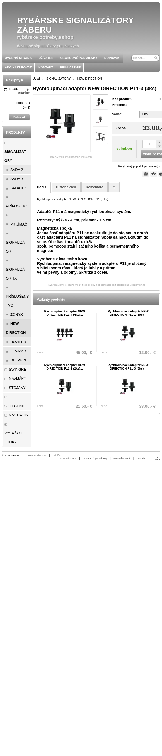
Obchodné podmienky (95, 458)
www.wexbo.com (37, 455)
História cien (66, 187)
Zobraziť (19, 117)
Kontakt (140, 458)
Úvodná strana (68, 458)
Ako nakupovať (121, 458)
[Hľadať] (155, 58)
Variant (117, 114)
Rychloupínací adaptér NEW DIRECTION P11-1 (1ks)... (128, 313)
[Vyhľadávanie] (145, 58)
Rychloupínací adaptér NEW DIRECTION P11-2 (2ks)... (64, 366)
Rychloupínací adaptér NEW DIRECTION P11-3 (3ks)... (128, 366)
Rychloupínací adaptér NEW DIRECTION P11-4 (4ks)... (64, 313)
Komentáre (94, 187)
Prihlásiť (57, 455)
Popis (41, 187)
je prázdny (24, 90)
